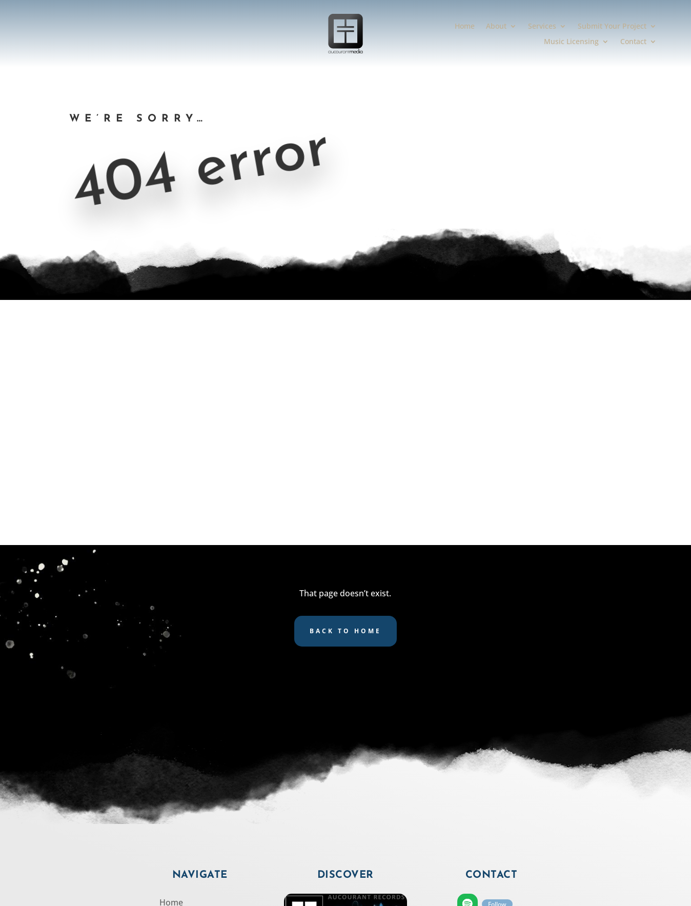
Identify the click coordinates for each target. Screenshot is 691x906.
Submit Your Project (612, 27)
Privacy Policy (185, 794)
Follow (497, 659)
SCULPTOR (444, 893)
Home (465, 27)
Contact (633, 42)
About (496, 27)
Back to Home (345, 385)
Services (542, 27)
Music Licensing (571, 42)
